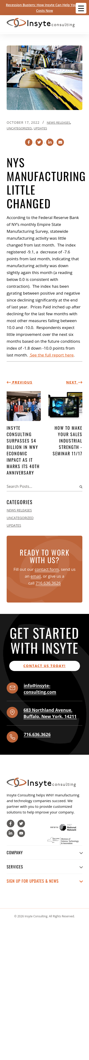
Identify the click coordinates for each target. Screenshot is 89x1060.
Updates (40, 128)
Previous (20, 382)
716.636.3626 (48, 583)
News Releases (58, 122)
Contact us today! (44, 665)
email (36, 576)
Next (74, 382)
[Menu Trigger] (81, 8)
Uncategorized (19, 128)
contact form (47, 569)
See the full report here (51, 355)
